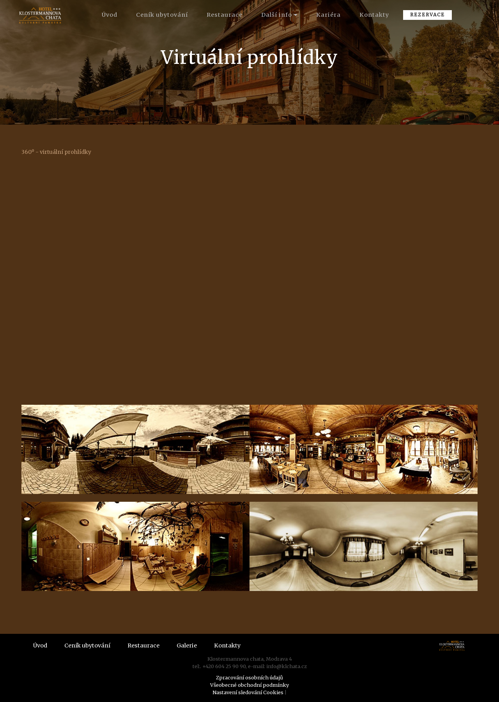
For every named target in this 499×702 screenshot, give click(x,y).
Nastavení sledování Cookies (247, 692)
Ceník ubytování (162, 14)
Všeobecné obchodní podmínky (249, 685)
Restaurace (224, 14)
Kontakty (374, 14)
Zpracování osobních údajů (249, 677)
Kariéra (328, 14)
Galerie (187, 645)
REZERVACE (427, 15)
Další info (276, 14)
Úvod (109, 14)
